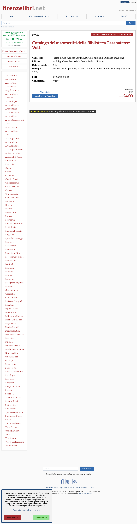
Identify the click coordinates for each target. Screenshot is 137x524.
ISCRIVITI (86, 469)
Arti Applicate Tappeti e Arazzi (12, 146)
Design (8, 205)
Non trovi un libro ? (39, 16)
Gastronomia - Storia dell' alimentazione (12, 290)
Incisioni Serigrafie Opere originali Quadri (14, 301)
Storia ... (9, 420)
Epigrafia (9, 235)
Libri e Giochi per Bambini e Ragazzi (13, 320)
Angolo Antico (12, 90)
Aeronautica (11, 75)
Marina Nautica (12, 331)
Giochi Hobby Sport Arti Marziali (14, 297)
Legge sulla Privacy (66, 487)
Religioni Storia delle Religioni (12, 386)
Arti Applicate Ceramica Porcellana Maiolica (14, 138)
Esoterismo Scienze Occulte (14, 257)
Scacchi (8, 390)
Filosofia (9, 272)
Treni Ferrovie (12, 427)
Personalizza (12, 517)
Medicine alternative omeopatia (10, 338)
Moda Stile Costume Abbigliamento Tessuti (14, 349)
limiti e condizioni (14, 45)
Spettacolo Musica (14, 412)
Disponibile (45, 92)
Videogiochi (11, 445)
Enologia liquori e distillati (13, 231)
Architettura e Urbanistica (12, 112)
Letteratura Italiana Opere (14, 316)
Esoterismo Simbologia (10, 260)
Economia (10, 220)
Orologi (9, 360)
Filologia (9, 268)
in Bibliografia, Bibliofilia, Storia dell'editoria (63, 111)
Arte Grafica (11, 127)
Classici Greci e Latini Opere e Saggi (14, 179)
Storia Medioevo (13, 423)
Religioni (9, 383)
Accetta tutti (41, 517)
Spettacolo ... (11, 408)
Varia (7, 434)
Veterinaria (10, 438)
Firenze (8, 275)
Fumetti (9, 286)
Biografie (9, 164)
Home (11, 16)
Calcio (8, 172)
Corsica (8, 190)
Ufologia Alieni (12, 431)
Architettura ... (12, 105)
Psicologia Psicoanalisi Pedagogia (10, 375)
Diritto (8, 209)
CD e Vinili (10, 175)
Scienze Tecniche (13, 401)
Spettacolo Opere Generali (13, 416)
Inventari (9, 305)
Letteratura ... (11, 312)
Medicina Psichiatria (14, 334)
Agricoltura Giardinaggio (11, 83)
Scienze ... (9, 394)
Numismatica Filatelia (11, 353)
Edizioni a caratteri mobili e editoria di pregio (14, 223)
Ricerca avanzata (7, 27)
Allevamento (11, 87)
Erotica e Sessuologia (11, 242)
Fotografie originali (14, 283)
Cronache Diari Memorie (12, 198)
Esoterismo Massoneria (10, 249)
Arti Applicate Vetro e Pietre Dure (14, 149)
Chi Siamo (99, 16)
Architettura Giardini (11, 116)
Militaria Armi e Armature (12, 346)
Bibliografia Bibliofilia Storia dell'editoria (13, 161)
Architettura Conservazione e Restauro (13, 109)
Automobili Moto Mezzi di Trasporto (14, 157)
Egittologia (10, 227)
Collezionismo (12, 183)
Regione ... (10, 379)
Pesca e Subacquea (14, 371)
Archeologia (11, 101)
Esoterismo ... (11, 246)
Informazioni (72, 16)
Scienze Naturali (13, 397)
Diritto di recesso (51, 487)
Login (121, 10)
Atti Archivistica (12, 153)
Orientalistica (11, 357)
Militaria (9, 342)
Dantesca (9, 201)
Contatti (123, 16)
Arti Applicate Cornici (12, 142)
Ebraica (8, 216)
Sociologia (10, 405)
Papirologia (10, 368)
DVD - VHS (10, 212)
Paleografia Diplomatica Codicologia (11, 364)
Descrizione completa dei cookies (27, 510)
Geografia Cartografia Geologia (10, 294)
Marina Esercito (12, 327)
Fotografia (10, 279)
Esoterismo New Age (13, 253)
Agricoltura (10, 79)
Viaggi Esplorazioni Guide (14, 442)
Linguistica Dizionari (10, 323)
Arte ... (8, 124)
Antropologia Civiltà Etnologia (13, 94)
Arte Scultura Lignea (11, 131)
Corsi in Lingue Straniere (12, 186)
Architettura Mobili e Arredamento (14, 120)
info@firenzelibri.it (86, 494)
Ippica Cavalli (11, 309)
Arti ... (8, 135)
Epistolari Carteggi (14, 238)
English (133, 2)
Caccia (8, 168)
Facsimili (9, 264)
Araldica (9, 98)
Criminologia (11, 194)
